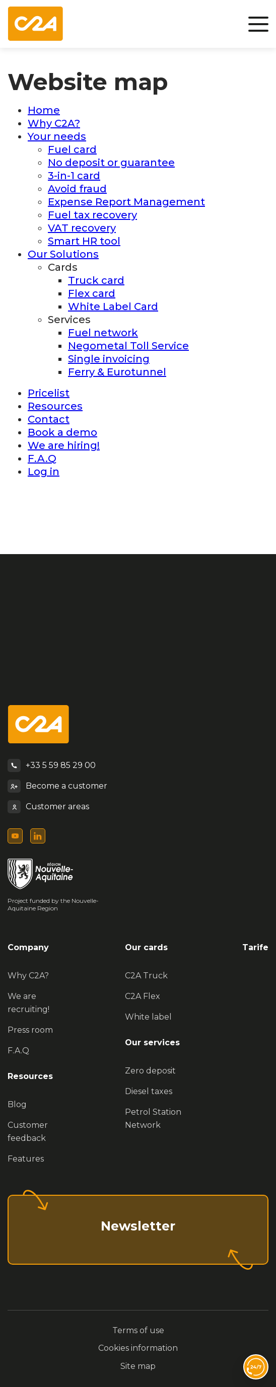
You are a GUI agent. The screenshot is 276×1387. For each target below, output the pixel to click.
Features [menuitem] (26, 1159)
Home (44, 110)
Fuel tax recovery (92, 215)
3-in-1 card (74, 176)
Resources (55, 406)
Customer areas (57, 806)
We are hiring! (64, 445)
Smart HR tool (84, 241)
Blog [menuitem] (17, 1104)
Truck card (96, 280)
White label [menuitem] (148, 1017)
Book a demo (62, 432)
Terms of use (138, 1330)
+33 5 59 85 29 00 (61, 765)
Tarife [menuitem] (255, 947)
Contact (49, 419)
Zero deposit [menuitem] (150, 1070)
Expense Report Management (126, 202)
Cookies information (138, 1348)
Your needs (57, 136)
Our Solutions (63, 254)
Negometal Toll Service (128, 346)
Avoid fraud (77, 189)
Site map (138, 1366)
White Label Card (113, 306)
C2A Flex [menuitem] (142, 996)
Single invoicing (109, 359)
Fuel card (72, 149)
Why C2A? (54, 123)
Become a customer (66, 786)
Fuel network (103, 333)
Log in (43, 472)
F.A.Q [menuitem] (18, 1050)
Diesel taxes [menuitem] (148, 1091)
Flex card (91, 293)
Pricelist (49, 393)
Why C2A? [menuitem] (28, 975)
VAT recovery (82, 228)
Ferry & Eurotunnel (117, 372)
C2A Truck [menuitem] (146, 975)
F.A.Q (42, 458)
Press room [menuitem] (30, 1030)
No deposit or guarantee (111, 163)
